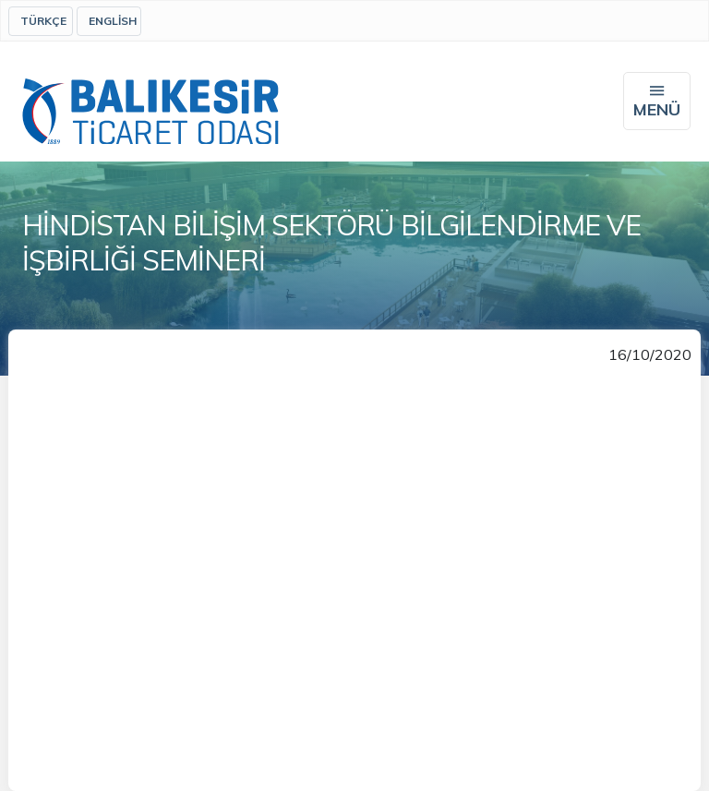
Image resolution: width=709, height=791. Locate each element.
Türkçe (43, 21)
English (113, 21)
